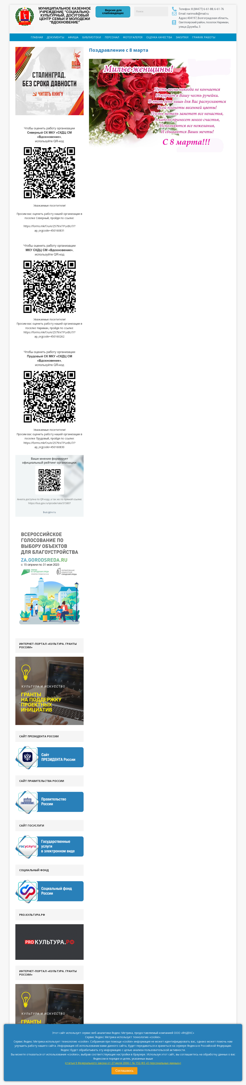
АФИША (73, 37)
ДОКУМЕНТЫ (55, 37)
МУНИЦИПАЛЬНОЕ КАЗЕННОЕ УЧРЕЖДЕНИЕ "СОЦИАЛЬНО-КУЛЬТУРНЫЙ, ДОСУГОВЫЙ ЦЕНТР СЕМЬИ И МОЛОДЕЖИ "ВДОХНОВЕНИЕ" (64, 15)
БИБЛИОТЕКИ (91, 37)
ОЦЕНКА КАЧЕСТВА (159, 37)
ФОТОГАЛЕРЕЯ (132, 37)
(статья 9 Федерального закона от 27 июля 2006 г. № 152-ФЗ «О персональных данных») (123, 1063)
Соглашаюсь (124, 1070)
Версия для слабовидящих (113, 11)
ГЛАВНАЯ (37, 37)
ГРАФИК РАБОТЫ (203, 37)
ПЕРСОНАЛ (112, 37)
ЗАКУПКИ (182, 37)
